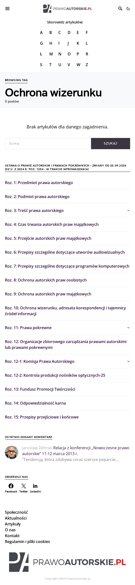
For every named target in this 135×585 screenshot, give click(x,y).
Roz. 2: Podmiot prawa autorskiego (37, 196)
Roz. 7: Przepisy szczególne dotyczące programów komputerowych (67, 266)
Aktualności (16, 518)
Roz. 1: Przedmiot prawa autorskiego (39, 182)
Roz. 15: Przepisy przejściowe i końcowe (42, 417)
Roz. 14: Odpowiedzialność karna (35, 403)
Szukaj (110, 143)
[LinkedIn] (35, 488)
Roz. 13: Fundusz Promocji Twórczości (40, 389)
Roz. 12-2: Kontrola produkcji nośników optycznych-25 (55, 375)
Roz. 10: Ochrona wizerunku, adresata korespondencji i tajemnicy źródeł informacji (65, 310)
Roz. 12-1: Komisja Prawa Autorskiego (39, 361)
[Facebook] (11, 488)
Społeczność (16, 512)
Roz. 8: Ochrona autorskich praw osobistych (46, 280)
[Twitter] (23, 488)
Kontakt (12, 535)
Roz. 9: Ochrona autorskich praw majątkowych (48, 294)
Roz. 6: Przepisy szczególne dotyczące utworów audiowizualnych (65, 252)
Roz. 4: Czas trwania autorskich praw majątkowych (52, 224)
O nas (10, 530)
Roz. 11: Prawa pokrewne (28, 327)
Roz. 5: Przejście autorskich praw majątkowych (48, 238)
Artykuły (13, 524)
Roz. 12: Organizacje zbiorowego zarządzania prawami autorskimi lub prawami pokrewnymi (65, 344)
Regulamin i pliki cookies (27, 541)
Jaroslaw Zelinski (37, 447)
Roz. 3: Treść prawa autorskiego (34, 210)
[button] (128, 8)
